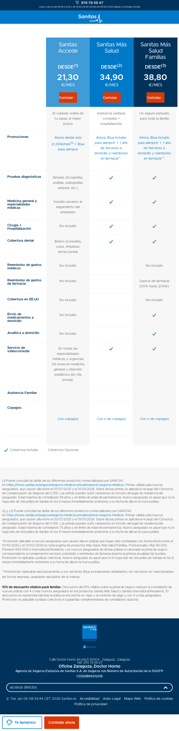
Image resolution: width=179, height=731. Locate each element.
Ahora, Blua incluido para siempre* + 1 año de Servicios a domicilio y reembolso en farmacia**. (111, 148)
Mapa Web (132, 698)
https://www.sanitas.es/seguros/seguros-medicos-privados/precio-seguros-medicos (65, 484)
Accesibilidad (89, 698)
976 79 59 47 (89, 3)
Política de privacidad (90, 704)
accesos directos (90, 689)
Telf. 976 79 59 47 (90, 662)
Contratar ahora (61, 722)
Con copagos (67, 419)
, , (89, 659)
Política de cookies (158, 698)
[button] (68, 97)
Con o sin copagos (111, 419)
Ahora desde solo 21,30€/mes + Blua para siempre (68, 143)
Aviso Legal (112, 698)
